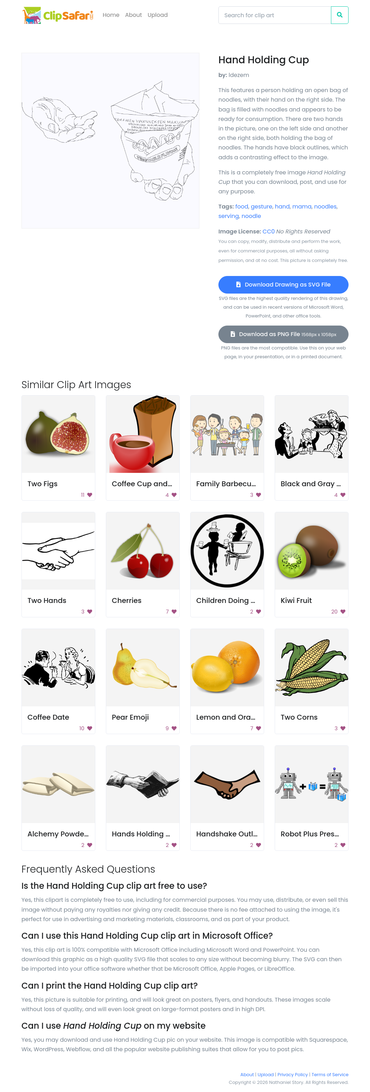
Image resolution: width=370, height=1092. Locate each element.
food (241, 207)
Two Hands (46, 600)
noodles (325, 207)
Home (111, 15)
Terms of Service (330, 1075)
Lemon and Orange (230, 717)
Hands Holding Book (147, 834)
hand (282, 207)
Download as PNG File (284, 334)
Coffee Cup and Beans (151, 484)
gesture (261, 207)
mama (302, 207)
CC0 (269, 231)
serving (228, 216)
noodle (251, 216)
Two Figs (42, 484)
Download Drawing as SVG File (283, 285)
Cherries (126, 600)
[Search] (274, 15)
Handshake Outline (230, 834)
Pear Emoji (130, 717)
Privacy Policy (293, 1075)
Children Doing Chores (236, 600)
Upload (158, 15)
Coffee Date (48, 717)
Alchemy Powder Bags (67, 834)
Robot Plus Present (313, 834)
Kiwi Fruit (296, 600)
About (133, 15)
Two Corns (299, 717)
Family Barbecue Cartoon (241, 484)
